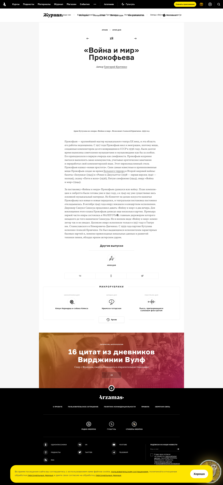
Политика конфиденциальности (120, 407)
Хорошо (199, 473)
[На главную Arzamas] (4, 4)
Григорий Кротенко (115, 66)
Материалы (44, 4)
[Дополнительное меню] (95, 4)
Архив (105, 30)
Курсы (15, 4)
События (85, 4)
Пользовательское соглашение (83, 407)
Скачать (185, 4)
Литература (116, 15)
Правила (145, 407)
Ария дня (116, 30)
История (84, 15)
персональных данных (40, 475)
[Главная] (111, 397)
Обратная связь (162, 407)
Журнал (58, 4)
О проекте (57, 407)
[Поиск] (219, 4)
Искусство (99, 15)
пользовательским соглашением (129, 471)
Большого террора (114, 171)
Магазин (71, 4)
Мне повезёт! (172, 15)
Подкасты (28, 4)
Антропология (136, 15)
